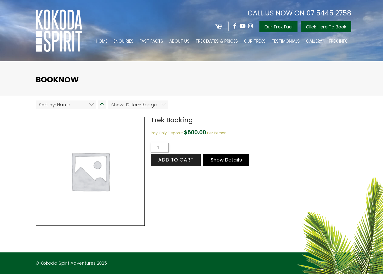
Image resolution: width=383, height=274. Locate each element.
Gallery (314, 41)
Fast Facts (151, 41)
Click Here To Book (326, 27)
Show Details (226, 159)
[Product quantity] (160, 147)
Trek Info (338, 41)
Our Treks (255, 41)
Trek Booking (172, 120)
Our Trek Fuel (278, 27)
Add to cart (175, 159)
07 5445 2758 (328, 13)
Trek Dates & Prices (217, 41)
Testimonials (286, 41)
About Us (179, 41)
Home (101, 41)
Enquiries (123, 41)
